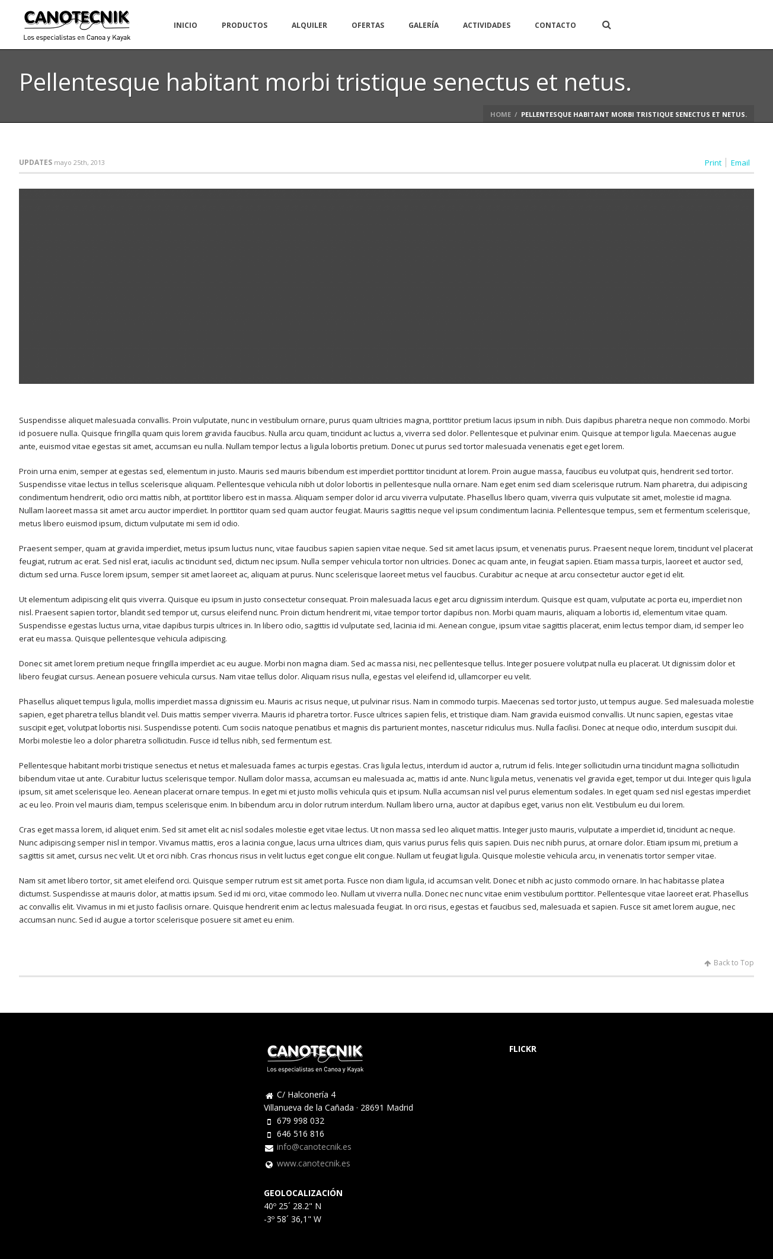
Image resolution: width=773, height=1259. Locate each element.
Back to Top (729, 963)
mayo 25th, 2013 (79, 162)
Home (500, 114)
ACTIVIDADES (486, 25)
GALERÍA (423, 25)
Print (713, 162)
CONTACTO (555, 25)
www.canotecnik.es (313, 1163)
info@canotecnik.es (314, 1147)
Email (740, 162)
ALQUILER (309, 25)
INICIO (185, 25)
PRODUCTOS (244, 25)
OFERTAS (368, 25)
